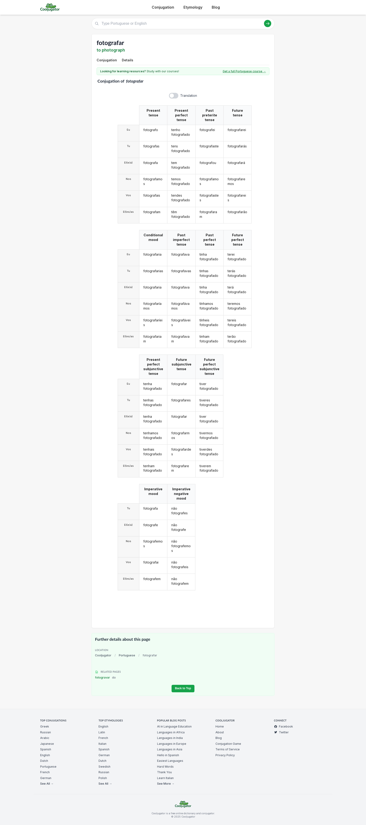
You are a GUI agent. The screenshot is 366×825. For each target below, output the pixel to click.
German (45, 778)
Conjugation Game (228, 743)
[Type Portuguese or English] (183, 23)
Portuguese (127, 655)
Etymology (192, 7)
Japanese (47, 743)
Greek (44, 726)
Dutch (44, 760)
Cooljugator (103, 655)
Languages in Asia (169, 749)
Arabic (44, 738)
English (45, 755)
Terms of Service (227, 749)
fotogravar (105, 677)
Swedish (104, 766)
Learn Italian (165, 778)
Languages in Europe (171, 743)
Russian (45, 732)
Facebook (283, 726)
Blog (216, 7)
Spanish (45, 749)
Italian (102, 743)
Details (127, 60)
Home (219, 726)
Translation (188, 95)
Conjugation (163, 7)
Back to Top (183, 688)
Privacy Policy (225, 755)
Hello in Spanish (168, 755)
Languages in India (170, 738)
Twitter (281, 732)
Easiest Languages (170, 760)
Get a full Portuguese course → (244, 71)
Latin (102, 732)
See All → (46, 783)
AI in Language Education (174, 726)
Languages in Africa (171, 732)
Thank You (164, 772)
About (219, 732)
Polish (103, 778)
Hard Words (165, 766)
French (45, 772)
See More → (165, 783)
